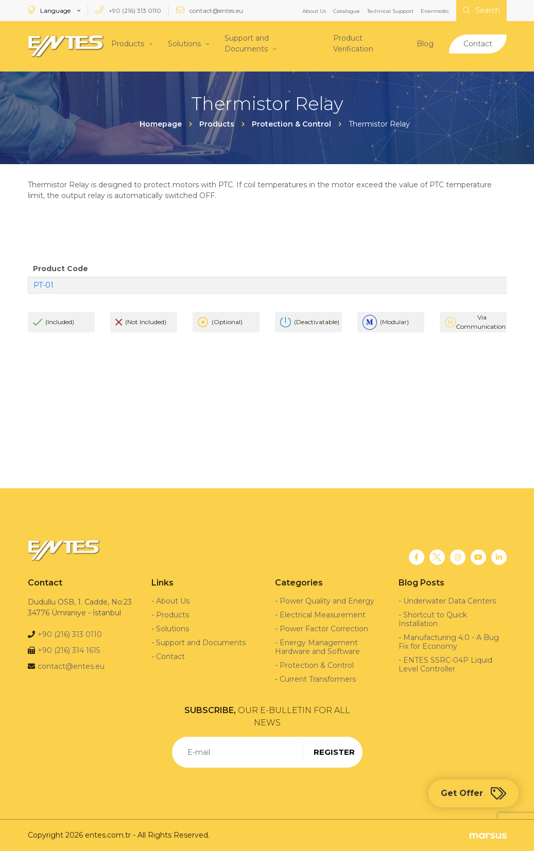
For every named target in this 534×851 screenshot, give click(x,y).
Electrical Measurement (323, 614)
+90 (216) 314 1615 (69, 650)
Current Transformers (318, 679)
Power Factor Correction (324, 628)
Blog (425, 43)
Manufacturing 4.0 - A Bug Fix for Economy (449, 642)
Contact (477, 43)
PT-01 (43, 285)
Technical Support (390, 11)
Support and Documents (247, 43)
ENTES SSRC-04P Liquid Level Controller (445, 664)
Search (481, 10)
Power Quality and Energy (327, 601)
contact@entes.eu (209, 10)
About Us (314, 11)
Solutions (184, 43)
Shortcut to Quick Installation (433, 619)
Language (50, 10)
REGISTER (334, 752)
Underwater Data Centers (449, 601)
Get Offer (473, 793)
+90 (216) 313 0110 (128, 10)
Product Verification (353, 43)
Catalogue (346, 11)
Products (127, 43)
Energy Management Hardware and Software (317, 647)
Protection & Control (317, 665)
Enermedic (435, 11)
